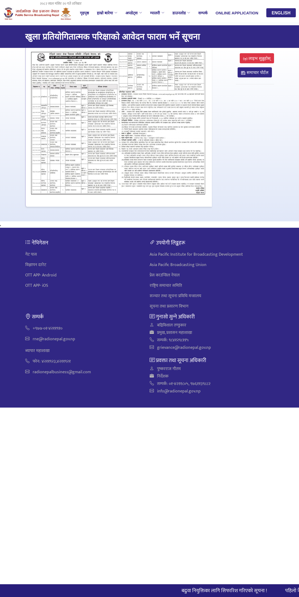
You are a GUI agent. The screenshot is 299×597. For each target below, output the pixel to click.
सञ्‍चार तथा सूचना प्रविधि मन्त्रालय (175, 296)
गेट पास (31, 254)
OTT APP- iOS (36, 285)
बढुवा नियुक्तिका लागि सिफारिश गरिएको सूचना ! (226, 590)
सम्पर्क (203, 12)
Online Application (237, 12)
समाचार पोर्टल (254, 72)
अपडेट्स (133, 12)
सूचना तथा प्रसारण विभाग (169, 306)
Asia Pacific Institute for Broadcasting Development (196, 254)
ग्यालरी (157, 12)
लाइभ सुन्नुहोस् (257, 58)
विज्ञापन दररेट (35, 264)
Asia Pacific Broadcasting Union (178, 264)
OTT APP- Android (41, 275)
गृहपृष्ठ (84, 12)
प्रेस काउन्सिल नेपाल (165, 275)
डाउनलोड (181, 12)
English (281, 13)
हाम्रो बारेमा (107, 12)
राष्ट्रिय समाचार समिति (166, 285)
